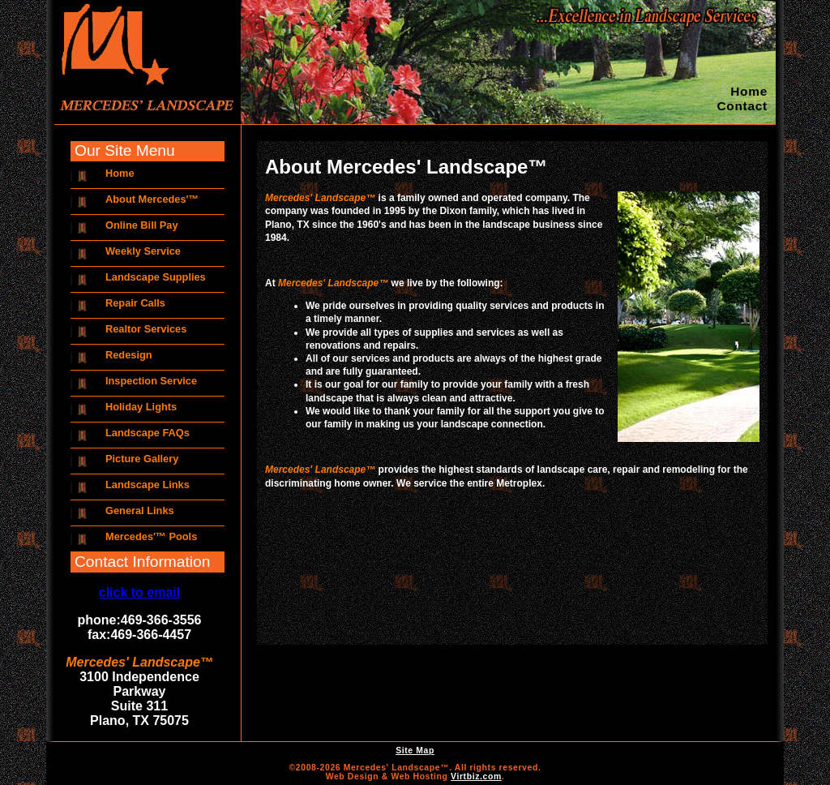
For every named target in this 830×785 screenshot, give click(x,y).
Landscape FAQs (147, 433)
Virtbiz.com (476, 776)
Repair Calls (135, 303)
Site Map (415, 750)
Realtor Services (145, 329)
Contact (742, 106)
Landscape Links (147, 484)
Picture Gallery (141, 459)
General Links (139, 510)
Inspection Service (151, 381)
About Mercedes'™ (152, 199)
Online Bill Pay (141, 225)
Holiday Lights (141, 407)
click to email (140, 592)
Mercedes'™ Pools (151, 536)
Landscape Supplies (155, 277)
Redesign (128, 355)
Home (749, 91)
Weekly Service (143, 251)
